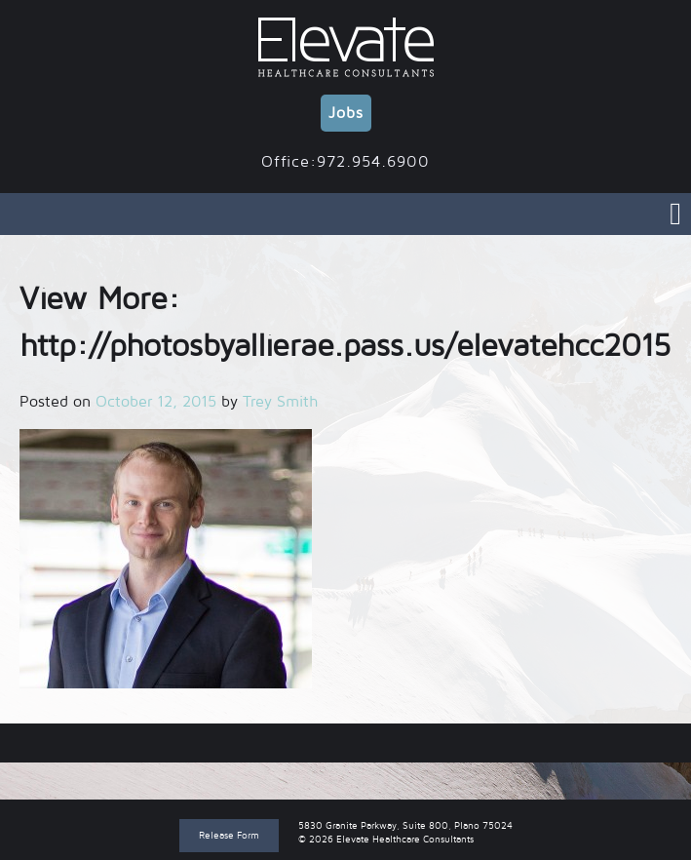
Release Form (229, 835)
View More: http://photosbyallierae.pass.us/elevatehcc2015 (345, 742)
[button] (165, 558)
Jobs (346, 113)
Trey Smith (280, 401)
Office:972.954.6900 (345, 162)
